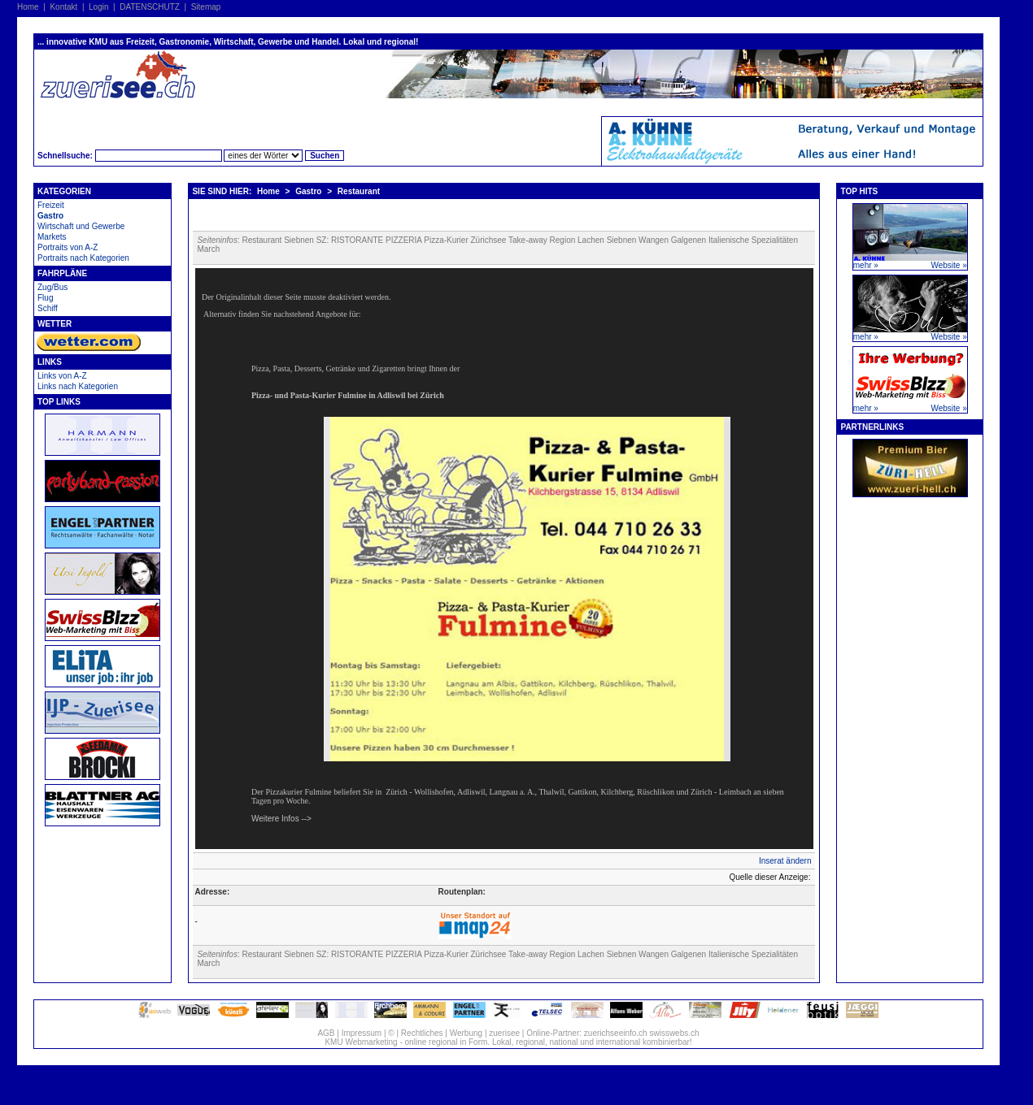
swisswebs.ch (674, 1033)
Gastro (50, 215)
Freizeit (50, 205)
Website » (948, 265)
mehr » (865, 265)
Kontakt (63, 6)
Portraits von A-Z (67, 247)
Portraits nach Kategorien (83, 258)
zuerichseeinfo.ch (615, 1033)
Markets (52, 236)
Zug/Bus (52, 287)
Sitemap (206, 6)
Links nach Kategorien (77, 386)
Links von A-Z (62, 375)
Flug (45, 297)
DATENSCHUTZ (150, 6)
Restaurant (359, 191)
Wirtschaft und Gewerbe (80, 226)
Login (98, 6)
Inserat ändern (785, 860)
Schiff (47, 308)
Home (28, 6)
